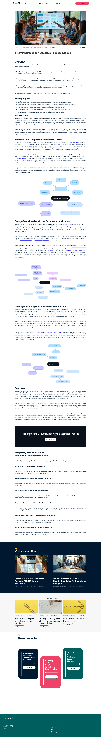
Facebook (57, 729)
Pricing (46, 3)
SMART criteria (68, 146)
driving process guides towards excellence (69, 337)
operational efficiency (50, 162)
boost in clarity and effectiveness (54, 149)
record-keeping (67, 224)
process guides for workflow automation (65, 321)
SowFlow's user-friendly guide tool (76, 311)
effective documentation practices (43, 337)
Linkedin (57, 727)
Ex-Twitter (57, 732)
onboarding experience (63, 144)
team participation (49, 250)
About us (41, 3)
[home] (19, 3)
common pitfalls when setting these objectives (52, 167)
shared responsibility (26, 240)
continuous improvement (42, 240)
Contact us (57, 3)
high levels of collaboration (41, 245)
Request (29, 667)
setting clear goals (74, 142)
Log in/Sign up (82, 3)
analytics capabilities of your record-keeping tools (47, 332)
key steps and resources (31, 146)
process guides (34, 252)
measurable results (20, 158)
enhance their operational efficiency (76, 250)
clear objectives (25, 160)
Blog (52, 3)
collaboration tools (55, 256)
